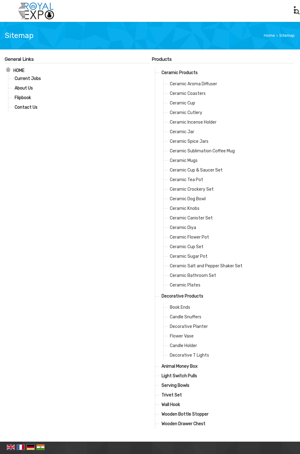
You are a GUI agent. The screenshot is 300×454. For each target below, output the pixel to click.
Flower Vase (182, 336)
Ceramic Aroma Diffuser (193, 84)
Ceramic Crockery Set (192, 189)
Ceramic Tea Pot (186, 179)
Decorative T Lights (189, 355)
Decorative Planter (189, 326)
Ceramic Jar (182, 131)
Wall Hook (170, 404)
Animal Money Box (179, 366)
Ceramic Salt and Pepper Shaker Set (206, 266)
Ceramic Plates (185, 285)
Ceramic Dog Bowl (188, 199)
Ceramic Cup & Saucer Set (196, 170)
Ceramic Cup (182, 103)
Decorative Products (182, 296)
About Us (24, 88)
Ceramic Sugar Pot (189, 256)
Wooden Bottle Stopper (184, 414)
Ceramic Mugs (184, 160)
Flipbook (23, 97)
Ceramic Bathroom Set (193, 275)
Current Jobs (28, 78)
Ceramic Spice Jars (189, 141)
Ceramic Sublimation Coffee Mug (202, 151)
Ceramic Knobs (184, 208)
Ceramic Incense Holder (193, 122)
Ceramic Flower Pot (189, 237)
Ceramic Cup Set (187, 246)
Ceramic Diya (183, 227)
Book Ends (180, 307)
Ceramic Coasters (188, 93)
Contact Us (26, 107)
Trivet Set (171, 395)
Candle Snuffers (185, 317)
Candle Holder (183, 345)
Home (269, 35)
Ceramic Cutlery (186, 112)
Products (162, 59)
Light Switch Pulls (179, 376)
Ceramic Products (179, 72)
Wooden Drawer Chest (183, 423)
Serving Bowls (175, 385)
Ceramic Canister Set (191, 218)
